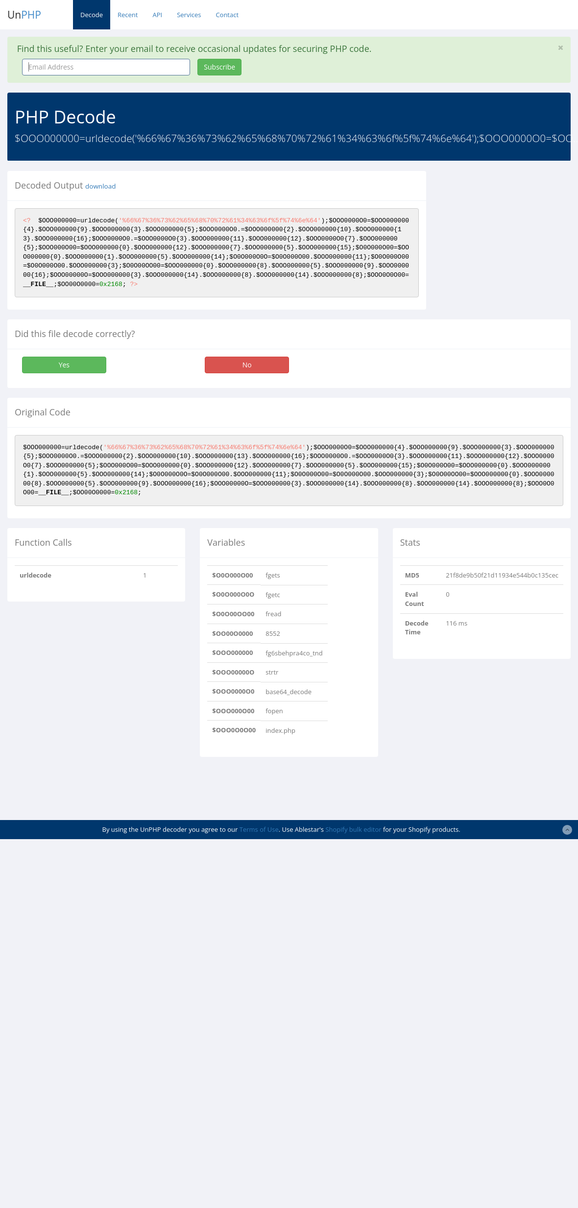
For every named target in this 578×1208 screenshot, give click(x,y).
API (157, 14)
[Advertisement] (289, 789)
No (247, 364)
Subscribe (219, 67)
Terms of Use (259, 829)
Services (189, 14)
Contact (227, 14)
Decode (91, 14)
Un (24, 15)
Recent (128, 14)
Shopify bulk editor (353, 829)
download (100, 186)
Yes (64, 364)
